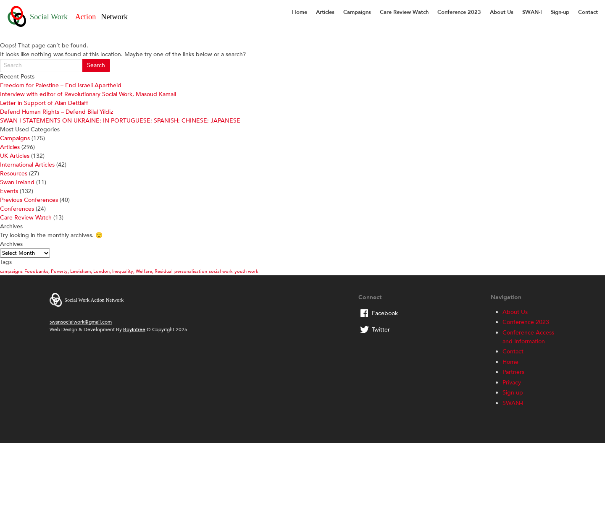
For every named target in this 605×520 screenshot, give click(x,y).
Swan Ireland (17, 182)
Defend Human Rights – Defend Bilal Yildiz (56, 112)
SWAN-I (532, 12)
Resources (13, 174)
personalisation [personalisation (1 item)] (190, 271)
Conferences (17, 209)
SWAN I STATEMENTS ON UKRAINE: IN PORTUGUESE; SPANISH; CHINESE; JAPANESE (120, 121)
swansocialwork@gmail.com (81, 322)
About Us (501, 12)
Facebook (385, 313)
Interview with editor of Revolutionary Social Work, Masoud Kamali (88, 94)
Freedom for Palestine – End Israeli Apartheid (60, 85)
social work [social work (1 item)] (221, 271)
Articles (325, 12)
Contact (588, 12)
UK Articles (14, 156)
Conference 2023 (459, 12)
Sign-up (560, 12)
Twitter (381, 330)
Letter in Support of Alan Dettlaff (44, 103)
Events (9, 191)
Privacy (511, 383)
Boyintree (134, 329)
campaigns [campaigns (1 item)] (11, 271)
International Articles (27, 165)
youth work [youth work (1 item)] (246, 271)
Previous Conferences (29, 200)
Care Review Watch (404, 12)
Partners (513, 372)
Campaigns (357, 12)
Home (299, 12)
